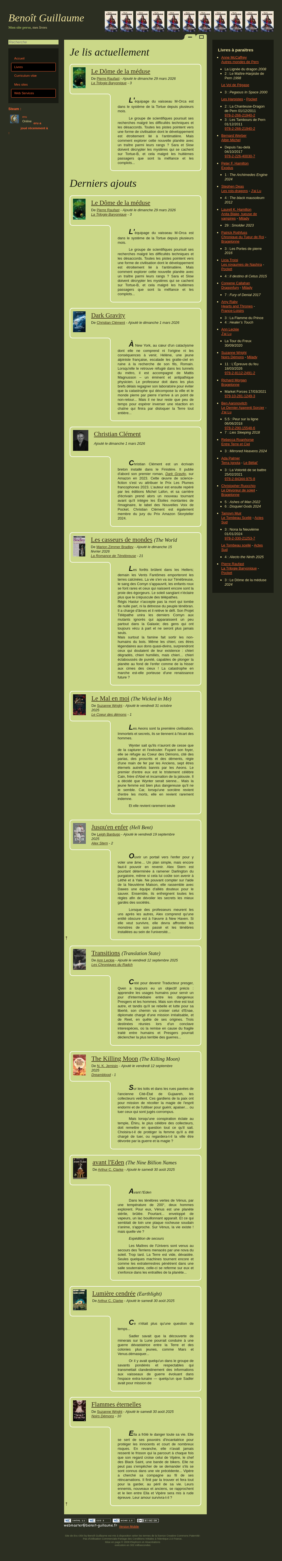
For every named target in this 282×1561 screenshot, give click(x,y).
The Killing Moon (114, 1058)
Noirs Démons (232, 357)
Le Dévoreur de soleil (238, 490)
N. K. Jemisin (107, 1066)
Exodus (227, 168)
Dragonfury (230, 287)
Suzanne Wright (234, 353)
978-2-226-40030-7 (240, 156)
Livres (18, 67)
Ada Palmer (230, 458)
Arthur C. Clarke (110, 1169)
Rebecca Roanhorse (237, 440)
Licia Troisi (229, 260)
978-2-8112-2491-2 (240, 373)
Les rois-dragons (234, 191)
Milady (244, 218)
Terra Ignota (230, 463)
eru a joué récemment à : (28, 128)
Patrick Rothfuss (234, 232)
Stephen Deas (232, 186)
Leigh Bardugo (108, 834)
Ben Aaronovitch (234, 403)
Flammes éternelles (116, 1404)
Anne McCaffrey (234, 57)
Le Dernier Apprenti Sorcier (242, 408)
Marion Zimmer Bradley (114, 547)
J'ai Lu (256, 191)
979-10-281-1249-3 (240, 396)
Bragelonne (230, 241)
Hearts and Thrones (237, 306)
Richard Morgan (234, 380)
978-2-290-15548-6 (240, 428)
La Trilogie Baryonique (239, 568)
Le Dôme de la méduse (120, 71)
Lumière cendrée (113, 1293)
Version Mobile (129, 1526)
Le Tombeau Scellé (236, 518)
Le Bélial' (251, 463)
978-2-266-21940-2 (240, 115)
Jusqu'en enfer (109, 827)
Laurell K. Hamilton (236, 209)
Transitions (105, 952)
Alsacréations (152, 1542)
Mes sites (21, 84)
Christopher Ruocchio (238, 486)
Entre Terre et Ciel (235, 444)
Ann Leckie (230, 329)
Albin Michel (230, 140)
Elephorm (136, 1542)
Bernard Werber (234, 135)
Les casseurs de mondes (121, 539)
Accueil (19, 58)
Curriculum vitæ (25, 75)
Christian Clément (111, 322)
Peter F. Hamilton (235, 163)
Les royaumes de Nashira (241, 264)
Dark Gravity (108, 315)
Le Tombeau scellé (236, 545)
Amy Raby (229, 302)
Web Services (24, 93)
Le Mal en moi (110, 698)
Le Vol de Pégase (235, 85)
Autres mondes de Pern (240, 62)
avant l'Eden (108, 1162)
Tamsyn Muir (231, 513)
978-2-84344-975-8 (240, 479)
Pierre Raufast (232, 564)
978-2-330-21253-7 (240, 538)
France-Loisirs (232, 311)
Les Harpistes (232, 99)
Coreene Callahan (235, 283)
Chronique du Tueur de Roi (242, 237)
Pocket (251, 99)
